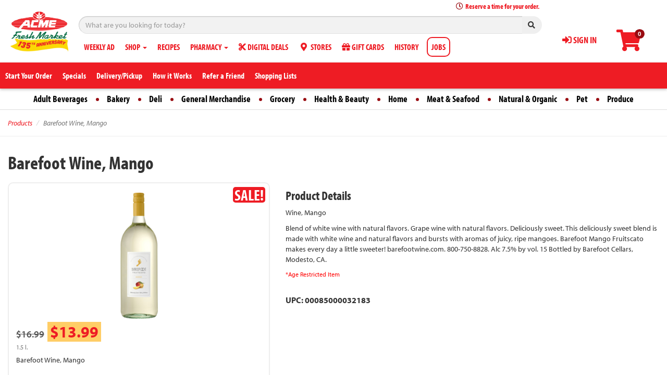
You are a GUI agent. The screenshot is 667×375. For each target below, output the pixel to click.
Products (20, 123)
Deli (155, 99)
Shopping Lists (276, 75)
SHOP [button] (136, 47)
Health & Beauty (341, 99)
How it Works (172, 75)
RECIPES (168, 47)
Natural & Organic (528, 99)
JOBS (438, 47)
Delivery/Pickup (119, 75)
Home (397, 99)
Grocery (282, 99)
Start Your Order (28, 75)
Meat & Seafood (453, 99)
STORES (315, 47)
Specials (74, 75)
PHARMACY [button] (209, 47)
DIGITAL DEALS (263, 47)
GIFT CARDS (363, 47)
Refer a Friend (223, 75)
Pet (582, 99)
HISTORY (406, 47)
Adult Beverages (60, 99)
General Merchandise (216, 99)
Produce (620, 99)
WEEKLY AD (99, 47)
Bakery (118, 99)
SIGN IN (579, 40)
